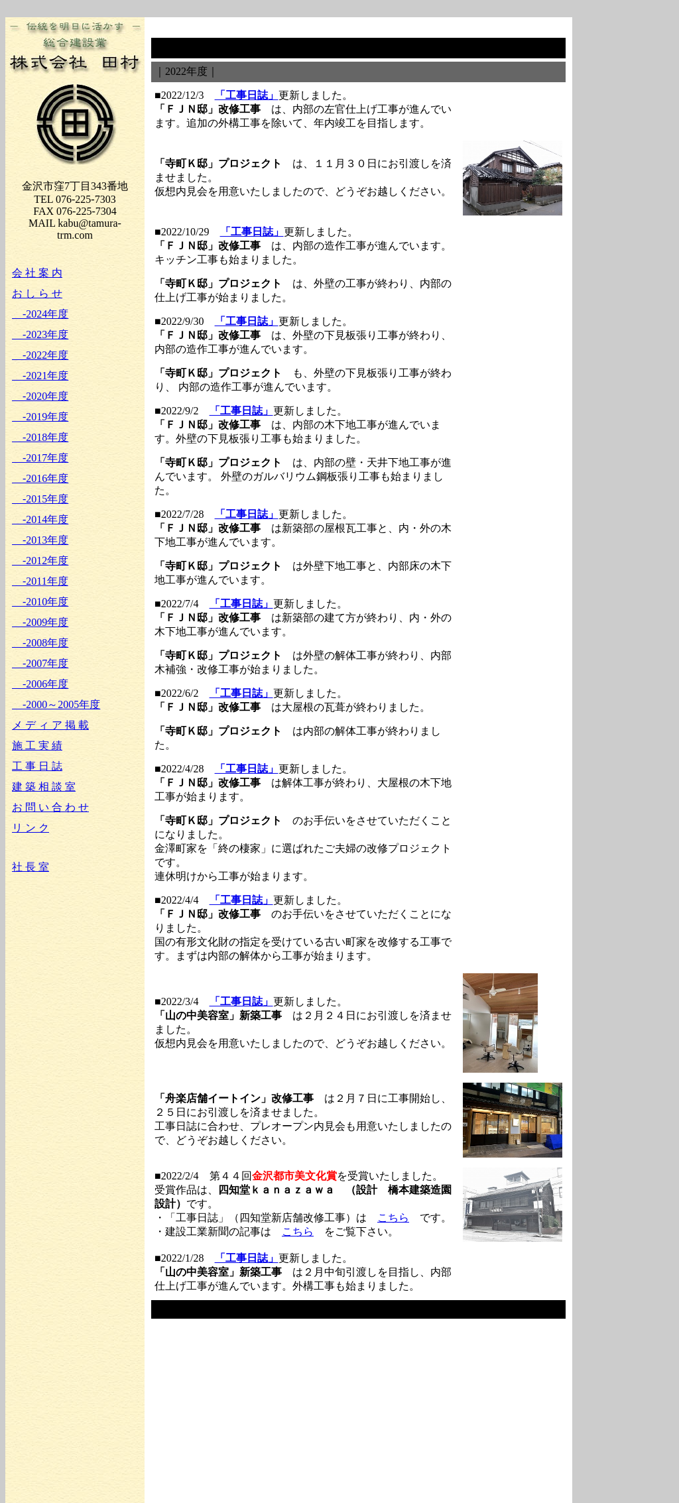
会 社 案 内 (37, 272)
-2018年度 (40, 437)
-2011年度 (40, 581)
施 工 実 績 (37, 745)
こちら (393, 1217)
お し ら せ (37, 293)
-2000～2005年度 (56, 704)
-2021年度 (40, 375)
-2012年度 (40, 560)
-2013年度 (40, 540)
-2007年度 (40, 663)
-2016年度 (40, 478)
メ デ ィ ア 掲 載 (50, 725)
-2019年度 (40, 416)
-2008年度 (40, 642)
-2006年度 (40, 684)
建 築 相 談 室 (44, 786)
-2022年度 (40, 355)
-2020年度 (40, 396)
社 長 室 (30, 866)
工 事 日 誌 (37, 766)
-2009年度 (40, 622)
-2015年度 (40, 499)
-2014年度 (40, 519)
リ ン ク (30, 827)
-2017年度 (40, 457)
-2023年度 (40, 334)
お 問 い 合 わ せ (50, 807)
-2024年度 (40, 314)
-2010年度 (40, 601)
